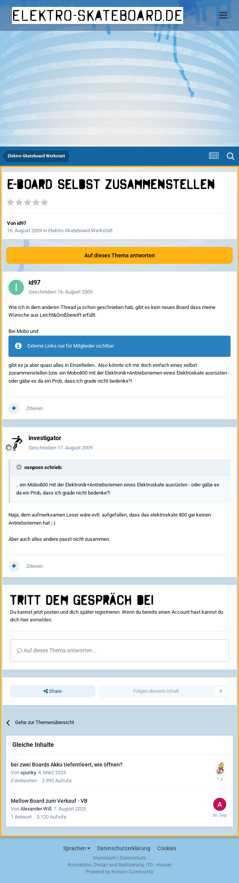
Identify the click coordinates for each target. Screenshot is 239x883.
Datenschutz (133, 858)
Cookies (166, 848)
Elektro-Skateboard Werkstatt (80, 230)
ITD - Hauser (159, 865)
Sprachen (76, 848)
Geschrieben (61, 292)
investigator (45, 438)
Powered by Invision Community (119, 872)
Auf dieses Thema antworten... (57, 650)
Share (53, 691)
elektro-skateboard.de (97, 15)
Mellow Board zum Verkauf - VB (49, 801)
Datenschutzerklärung (123, 848)
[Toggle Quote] (19, 467)
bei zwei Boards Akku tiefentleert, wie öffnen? (67, 764)
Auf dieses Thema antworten (119, 255)
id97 (21, 223)
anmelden (40, 620)
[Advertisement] (119, 89)
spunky (28, 772)
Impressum (104, 858)
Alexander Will (35, 809)
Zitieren (34, 408)
